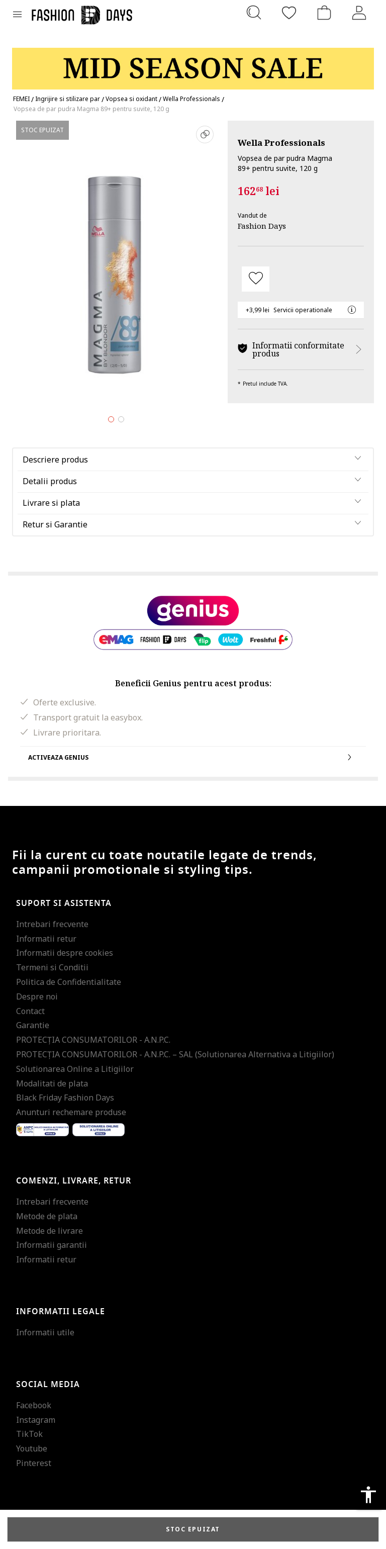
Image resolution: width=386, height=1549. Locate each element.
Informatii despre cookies (64, 952)
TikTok (29, 1433)
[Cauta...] (254, 12)
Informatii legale (60, 1312)
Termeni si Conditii (52, 967)
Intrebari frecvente (52, 924)
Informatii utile (45, 1332)
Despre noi (37, 996)
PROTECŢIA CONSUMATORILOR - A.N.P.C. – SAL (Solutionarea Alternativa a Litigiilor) (175, 1054)
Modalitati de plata (52, 1083)
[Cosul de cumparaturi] (324, 12)
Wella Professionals (281, 142)
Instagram (35, 1419)
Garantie (32, 1025)
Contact (30, 1011)
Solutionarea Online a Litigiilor (75, 1068)
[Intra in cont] (359, 12)
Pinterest (33, 1463)
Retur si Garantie (55, 524)
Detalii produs (50, 481)
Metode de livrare (49, 1230)
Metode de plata (46, 1216)
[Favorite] (289, 12)
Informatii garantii (51, 1244)
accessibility (368, 1495)
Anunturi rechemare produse (71, 1112)
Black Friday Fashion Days (65, 1097)
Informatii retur (46, 938)
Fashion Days (262, 226)
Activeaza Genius (193, 757)
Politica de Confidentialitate (68, 981)
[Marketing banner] (193, 64)
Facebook (33, 1405)
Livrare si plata (51, 502)
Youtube (31, 1448)
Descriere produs (55, 459)
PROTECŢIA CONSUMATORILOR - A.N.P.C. (93, 1039)
